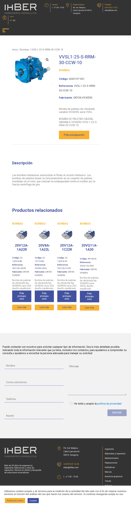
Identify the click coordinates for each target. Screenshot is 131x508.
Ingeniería (109, 449)
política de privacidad (109, 403)
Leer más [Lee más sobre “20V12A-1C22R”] (67, 307)
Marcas (108, 472)
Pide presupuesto (22, 296)
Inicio (15, 49)
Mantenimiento (112, 458)
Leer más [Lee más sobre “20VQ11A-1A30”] (89, 307)
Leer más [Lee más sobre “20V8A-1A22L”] (44, 307)
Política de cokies (15, 500)
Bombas (24, 49)
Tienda (108, 481)
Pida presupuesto (74, 135)
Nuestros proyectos (114, 476)
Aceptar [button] (33, 500)
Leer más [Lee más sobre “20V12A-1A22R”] (21, 307)
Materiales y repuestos (115, 454)
